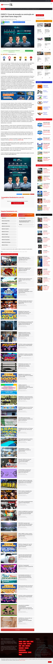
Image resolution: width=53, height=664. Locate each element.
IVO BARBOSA (45, 153)
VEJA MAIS (17, 629)
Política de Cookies (22, 660)
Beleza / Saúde (47, 27)
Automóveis (39, 27)
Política (28, 641)
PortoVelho (10, 251)
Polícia (24, 641)
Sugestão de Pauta (19, 194)
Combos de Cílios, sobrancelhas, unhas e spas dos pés (39, 74)
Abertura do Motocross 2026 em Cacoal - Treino (46, 233)
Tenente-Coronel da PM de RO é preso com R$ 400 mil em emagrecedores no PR (25, 8)
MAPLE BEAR (45, 102)
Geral (38, 41)
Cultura (25, 643)
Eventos (29, 652)
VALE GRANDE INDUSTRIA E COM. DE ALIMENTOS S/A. (46, 159)
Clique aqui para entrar (17, 203)
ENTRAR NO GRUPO (29, 50)
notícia (21, 251)
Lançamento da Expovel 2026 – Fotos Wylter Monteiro (46, 226)
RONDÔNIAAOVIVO (16, 251)
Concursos (29, 643)
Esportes (20, 643)
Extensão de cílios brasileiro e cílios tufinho (47, 30)
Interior (32, 641)
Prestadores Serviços (47, 70)
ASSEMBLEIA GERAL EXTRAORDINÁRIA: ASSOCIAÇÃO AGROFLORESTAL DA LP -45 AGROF (46, 146)
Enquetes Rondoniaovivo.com (9, 211)
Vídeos (20, 654)
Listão (23, 645)
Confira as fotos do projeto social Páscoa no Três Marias (46, 219)
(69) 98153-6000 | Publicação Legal (42, 647)
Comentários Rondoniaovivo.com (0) (12, 197)
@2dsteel (11, 139)
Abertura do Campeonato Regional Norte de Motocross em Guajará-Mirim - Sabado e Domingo (46, 272)
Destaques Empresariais (22, 261)
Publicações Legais (22, 650)
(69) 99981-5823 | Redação (41, 644)
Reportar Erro (32, 194)
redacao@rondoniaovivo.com (41, 649)
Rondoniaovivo (5, 251)
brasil (23, 251)
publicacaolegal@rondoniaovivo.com (42, 652)
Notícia (26, 251)
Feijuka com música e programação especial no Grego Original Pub (46, 201)
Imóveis (46, 55)
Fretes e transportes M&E (39, 59)
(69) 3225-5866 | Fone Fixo (41, 642)
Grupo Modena (45, 91)
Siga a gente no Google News (19, 22)
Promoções (28, 645)
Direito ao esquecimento (26, 194)
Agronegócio (21, 558)
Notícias (20, 641)
